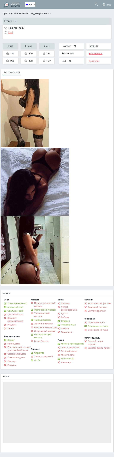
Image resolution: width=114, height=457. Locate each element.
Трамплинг (66, 332)
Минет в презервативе (72, 343)
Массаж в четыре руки (45, 327)
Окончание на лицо (98, 330)
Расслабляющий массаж (42, 336)
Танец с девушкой (43, 356)
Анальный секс (15, 307)
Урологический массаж (42, 315)
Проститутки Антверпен (14, 13)
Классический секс (17, 303)
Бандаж (65, 328)
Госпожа (65, 303)
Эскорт (11, 340)
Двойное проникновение (15, 319)
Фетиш (10, 328)
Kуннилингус (67, 358)
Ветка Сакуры (41, 341)
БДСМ (64, 313)
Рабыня (65, 317)
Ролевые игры (68, 324)
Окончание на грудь (98, 326)
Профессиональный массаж (44, 304)
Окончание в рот (96, 322)
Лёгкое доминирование (69, 308)
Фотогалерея (12, 72)
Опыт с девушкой (70, 347)
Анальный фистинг (97, 307)
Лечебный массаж (43, 323)
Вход (107, 4)
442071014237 (16, 27)
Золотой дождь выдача (95, 343)
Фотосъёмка (13, 343)
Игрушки (11, 324)
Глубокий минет (69, 351)
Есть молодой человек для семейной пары (19, 348)
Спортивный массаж (44, 331)
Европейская (95, 53)
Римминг (11, 365)
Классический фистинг (99, 303)
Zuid (28, 13)
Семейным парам (16, 354)
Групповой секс (15, 314)
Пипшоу (11, 361)
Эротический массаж (45, 309)
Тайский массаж (42, 320)
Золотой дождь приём (99, 348)
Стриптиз (39, 352)
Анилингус (66, 362)
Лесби (37, 360)
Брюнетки (94, 61)
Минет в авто (68, 355)
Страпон (65, 321)
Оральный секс (15, 311)
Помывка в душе (16, 357)
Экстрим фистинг (97, 311)
